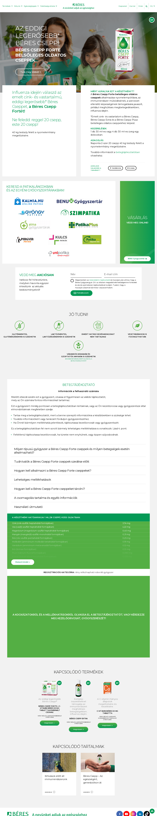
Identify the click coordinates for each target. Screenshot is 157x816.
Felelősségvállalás (47, 6)
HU (151, 6)
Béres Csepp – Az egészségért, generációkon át (93, 779)
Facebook (116, 168)
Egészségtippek (30, 6)
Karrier (133, 6)
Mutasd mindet (21, 562)
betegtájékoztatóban (128, 152)
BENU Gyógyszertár (136, 259)
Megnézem (48, 723)
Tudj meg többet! (29, 72)
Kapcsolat (123, 6)
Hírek (140, 6)
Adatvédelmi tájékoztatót (99, 280)
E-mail (132, 168)
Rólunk (17, 6)
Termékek (6, 6)
